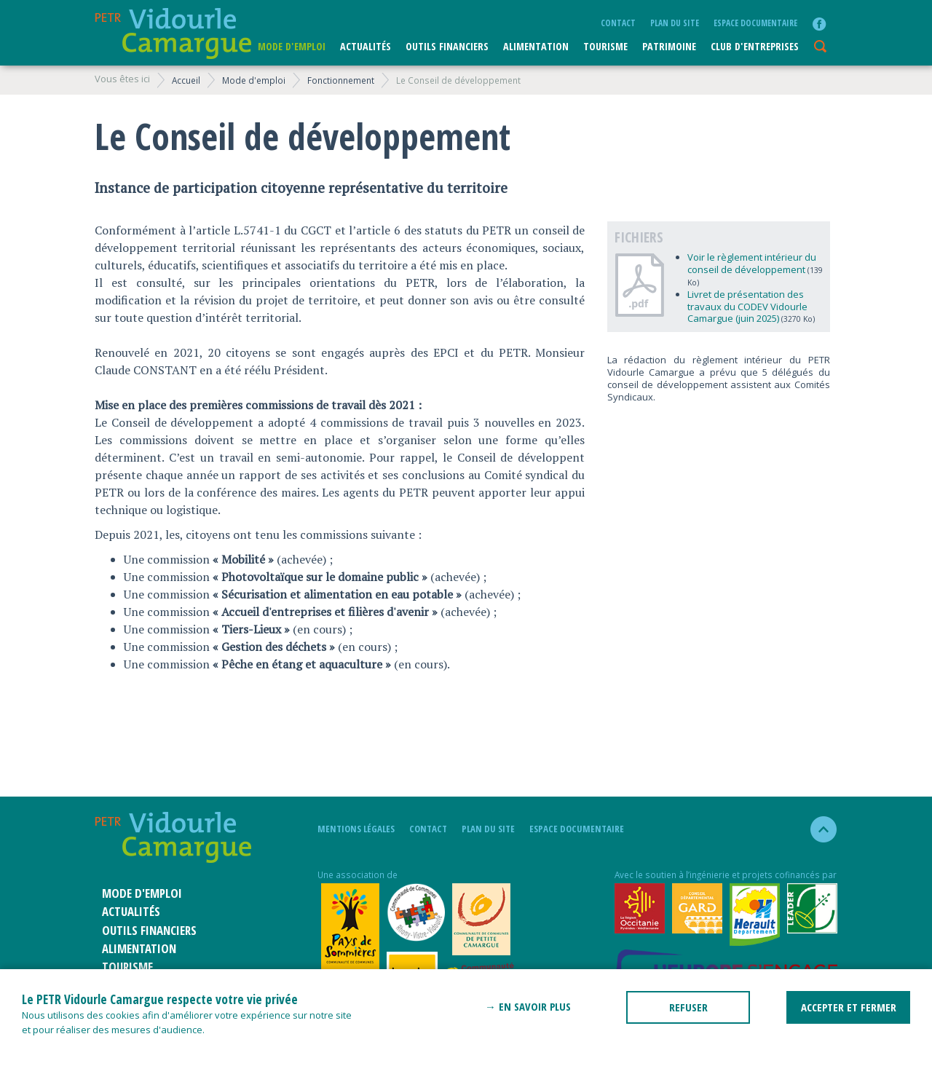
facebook (819, 24)
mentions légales (356, 828)
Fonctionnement (340, 80)
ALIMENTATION (536, 46)
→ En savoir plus (528, 1006)
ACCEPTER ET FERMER (848, 1007)
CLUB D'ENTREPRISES (755, 46)
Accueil (186, 80)
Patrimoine (669, 46)
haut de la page (817, 829)
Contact (618, 22)
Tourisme (605, 46)
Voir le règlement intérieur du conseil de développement (751, 263)
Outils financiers (447, 46)
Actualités (365, 46)
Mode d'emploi (291, 46)
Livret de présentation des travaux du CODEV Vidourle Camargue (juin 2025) (747, 306)
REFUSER (688, 1007)
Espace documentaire (755, 22)
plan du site (674, 22)
